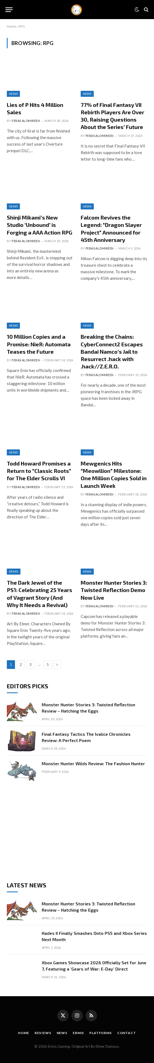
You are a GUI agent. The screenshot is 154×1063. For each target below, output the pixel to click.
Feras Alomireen (26, 120)
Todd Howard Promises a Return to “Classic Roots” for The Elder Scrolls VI (39, 470)
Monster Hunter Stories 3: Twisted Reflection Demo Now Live (114, 589)
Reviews (43, 1033)
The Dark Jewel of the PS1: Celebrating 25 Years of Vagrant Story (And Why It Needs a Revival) (39, 593)
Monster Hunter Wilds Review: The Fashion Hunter (93, 763)
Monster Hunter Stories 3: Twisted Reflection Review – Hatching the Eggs (88, 707)
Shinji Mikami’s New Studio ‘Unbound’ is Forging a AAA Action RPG (39, 224)
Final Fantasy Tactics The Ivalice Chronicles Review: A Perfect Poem (86, 737)
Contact (126, 1033)
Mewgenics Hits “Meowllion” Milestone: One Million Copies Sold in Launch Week (114, 474)
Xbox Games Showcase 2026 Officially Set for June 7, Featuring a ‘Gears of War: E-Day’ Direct (94, 965)
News (13, 93)
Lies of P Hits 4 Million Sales (35, 108)
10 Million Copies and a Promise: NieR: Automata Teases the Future (39, 344)
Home (11, 26)
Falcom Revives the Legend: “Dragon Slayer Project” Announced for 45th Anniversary (111, 228)
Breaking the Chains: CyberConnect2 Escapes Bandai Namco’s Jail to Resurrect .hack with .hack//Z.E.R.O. (112, 351)
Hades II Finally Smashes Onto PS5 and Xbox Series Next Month (94, 936)
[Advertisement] (77, 831)
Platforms (100, 1033)
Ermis (13, 571)
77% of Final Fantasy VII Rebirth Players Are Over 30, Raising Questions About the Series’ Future (112, 115)
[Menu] (9, 10)
